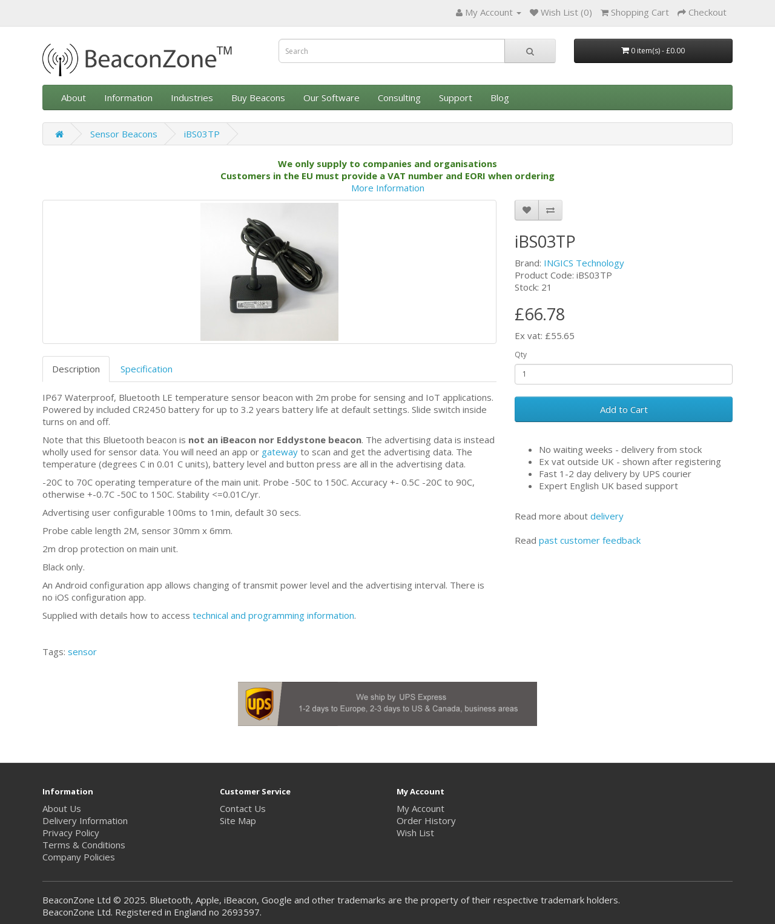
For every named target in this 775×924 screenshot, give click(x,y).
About (73, 97)
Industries (192, 97)
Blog (499, 97)
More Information (387, 188)
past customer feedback (590, 540)
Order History (426, 820)
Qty (521, 354)
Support (455, 97)
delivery (607, 516)
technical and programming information (273, 615)
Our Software (331, 97)
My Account (420, 808)
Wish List (415, 833)
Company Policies (78, 857)
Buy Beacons (258, 97)
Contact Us (243, 808)
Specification (146, 369)
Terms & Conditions (83, 845)
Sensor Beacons (123, 134)
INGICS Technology (584, 263)
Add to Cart (624, 409)
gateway (280, 452)
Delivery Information (85, 820)
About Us (61, 808)
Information (128, 97)
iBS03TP (202, 134)
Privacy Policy (70, 833)
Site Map (238, 820)
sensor (82, 651)
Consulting (399, 97)
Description (76, 369)
